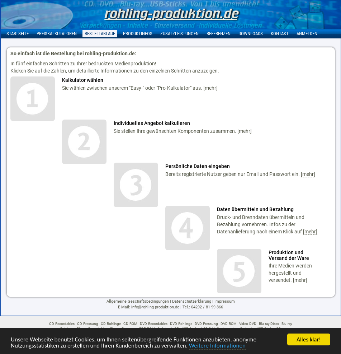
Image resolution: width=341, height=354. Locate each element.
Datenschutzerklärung (191, 301)
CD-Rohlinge (111, 324)
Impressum (224, 301)
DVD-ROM (229, 324)
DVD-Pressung (206, 324)
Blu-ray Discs (269, 324)
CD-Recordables (62, 324)
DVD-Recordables (153, 324)
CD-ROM (130, 324)
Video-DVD (247, 324)
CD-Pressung (87, 324)
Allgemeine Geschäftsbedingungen (137, 301)
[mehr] (210, 88)
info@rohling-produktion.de (155, 307)
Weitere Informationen (217, 346)
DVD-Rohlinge (181, 324)
